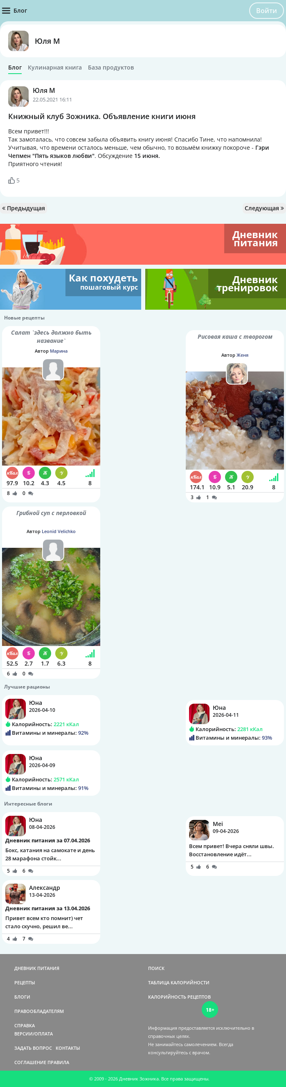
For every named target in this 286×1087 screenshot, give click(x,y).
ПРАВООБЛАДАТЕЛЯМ (39, 1011)
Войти (266, 10)
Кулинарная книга (55, 67)
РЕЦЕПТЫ (24, 982)
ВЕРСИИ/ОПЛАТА (33, 1034)
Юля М (47, 41)
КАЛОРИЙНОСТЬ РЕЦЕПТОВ (179, 997)
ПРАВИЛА (58, 1062)
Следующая (264, 208)
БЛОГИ (22, 997)
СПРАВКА (24, 1025)
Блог (15, 67)
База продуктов (111, 67)
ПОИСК (156, 968)
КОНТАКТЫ (68, 1048)
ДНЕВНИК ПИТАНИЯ (36, 968)
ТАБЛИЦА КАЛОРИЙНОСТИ (178, 982)
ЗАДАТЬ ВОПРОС (33, 1048)
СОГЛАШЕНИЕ (30, 1062)
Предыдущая (23, 208)
